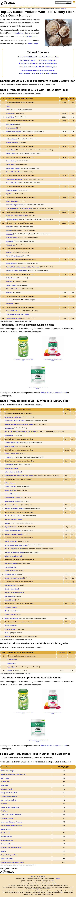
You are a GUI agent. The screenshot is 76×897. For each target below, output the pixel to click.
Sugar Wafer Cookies (13, 168)
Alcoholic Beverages (7, 771)
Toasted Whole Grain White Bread (17, 314)
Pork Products (5, 833)
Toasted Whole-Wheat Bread (14, 552)
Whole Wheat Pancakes (13, 530)
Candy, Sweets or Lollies (9, 793)
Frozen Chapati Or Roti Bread (15, 421)
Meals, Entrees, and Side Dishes (11, 825)
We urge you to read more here (41, 888)
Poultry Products (6, 836)
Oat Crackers (12, 663)
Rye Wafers (10, 113)
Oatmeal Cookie (11, 139)
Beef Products (5, 782)
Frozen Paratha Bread (12, 443)
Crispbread (10, 124)
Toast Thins (9, 428)
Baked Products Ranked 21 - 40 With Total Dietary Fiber (38, 63)
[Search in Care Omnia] (60, 2)
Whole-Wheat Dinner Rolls (13, 556)
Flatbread (9, 303)
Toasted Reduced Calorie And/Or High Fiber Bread (23, 267)
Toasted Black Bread (12, 589)
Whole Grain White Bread (13, 472)
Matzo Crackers (11, 201)
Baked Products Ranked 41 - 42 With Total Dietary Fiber (38, 67)
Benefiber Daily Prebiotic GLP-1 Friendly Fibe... (23, 359)
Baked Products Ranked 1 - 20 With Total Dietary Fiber (38, 60)
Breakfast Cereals (6, 789)
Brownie (9, 227)
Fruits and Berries (7, 818)
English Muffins (10, 629)
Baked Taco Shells (11, 541)
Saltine (7, 633)
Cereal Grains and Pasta (9, 796)
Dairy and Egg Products (9, 800)
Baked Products (31, 36)
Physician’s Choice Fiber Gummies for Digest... (53, 359)
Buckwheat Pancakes (12, 505)
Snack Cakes (10, 150)
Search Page (33, 43)
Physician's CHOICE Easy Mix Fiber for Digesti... (38, 387)
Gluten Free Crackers (12, 453)
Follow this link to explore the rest (54, 393)
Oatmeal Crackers (11, 607)
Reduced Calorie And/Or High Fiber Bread (19, 424)
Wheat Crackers (11, 285)
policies (58, 878)
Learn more (63, 8)
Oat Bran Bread (11, 190)
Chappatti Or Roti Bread (13, 417)
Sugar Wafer (10, 164)
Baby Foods (5, 778)
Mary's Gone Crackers (13, 131)
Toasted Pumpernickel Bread (14, 592)
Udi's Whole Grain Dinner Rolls (16, 216)
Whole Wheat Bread (11, 618)
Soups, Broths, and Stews (9, 855)
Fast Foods (4, 811)
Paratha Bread (10, 446)
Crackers (9, 252)
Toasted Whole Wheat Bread (14, 549)
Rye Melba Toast (10, 527)
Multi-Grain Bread (11, 563)
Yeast (8, 106)
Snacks (3, 851)
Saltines (7, 636)
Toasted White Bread (13, 311)
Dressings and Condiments (10, 807)
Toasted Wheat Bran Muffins (14, 508)
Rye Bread (9, 194)
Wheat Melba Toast (11, 571)
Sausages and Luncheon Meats (11, 847)
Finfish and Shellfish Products (11, 814)
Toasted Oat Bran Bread (14, 172)
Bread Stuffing (11, 161)
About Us (42, 876)
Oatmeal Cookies (12, 142)
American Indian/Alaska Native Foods (13, 774)
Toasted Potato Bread (12, 611)
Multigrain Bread (11, 263)
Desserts (4, 803)
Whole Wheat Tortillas (13, 318)
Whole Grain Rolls (12, 219)
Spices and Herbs (6, 858)
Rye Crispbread (11, 128)
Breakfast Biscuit (10, 574)
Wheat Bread (10, 245)
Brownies (9, 234)
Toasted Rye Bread (12, 183)
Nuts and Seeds (6, 829)
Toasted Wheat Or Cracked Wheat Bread (19, 208)
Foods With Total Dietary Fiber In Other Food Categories (38, 73)
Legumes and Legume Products (11, 822)
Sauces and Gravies (7, 844)
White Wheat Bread (11, 468)
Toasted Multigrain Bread (14, 205)
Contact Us (34, 876)
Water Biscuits (10, 596)
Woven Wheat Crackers (14, 256)
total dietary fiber (21, 33)
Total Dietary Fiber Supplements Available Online (37, 70)
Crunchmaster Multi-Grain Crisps (16, 545)
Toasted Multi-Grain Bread (13, 516)
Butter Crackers (11, 278)
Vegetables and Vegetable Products (12, 862)
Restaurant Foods (7, 840)
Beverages (4, 785)
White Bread (9, 435)
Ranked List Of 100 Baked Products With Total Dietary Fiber (38, 57)
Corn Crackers (12, 659)
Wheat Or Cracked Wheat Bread (16, 270)
